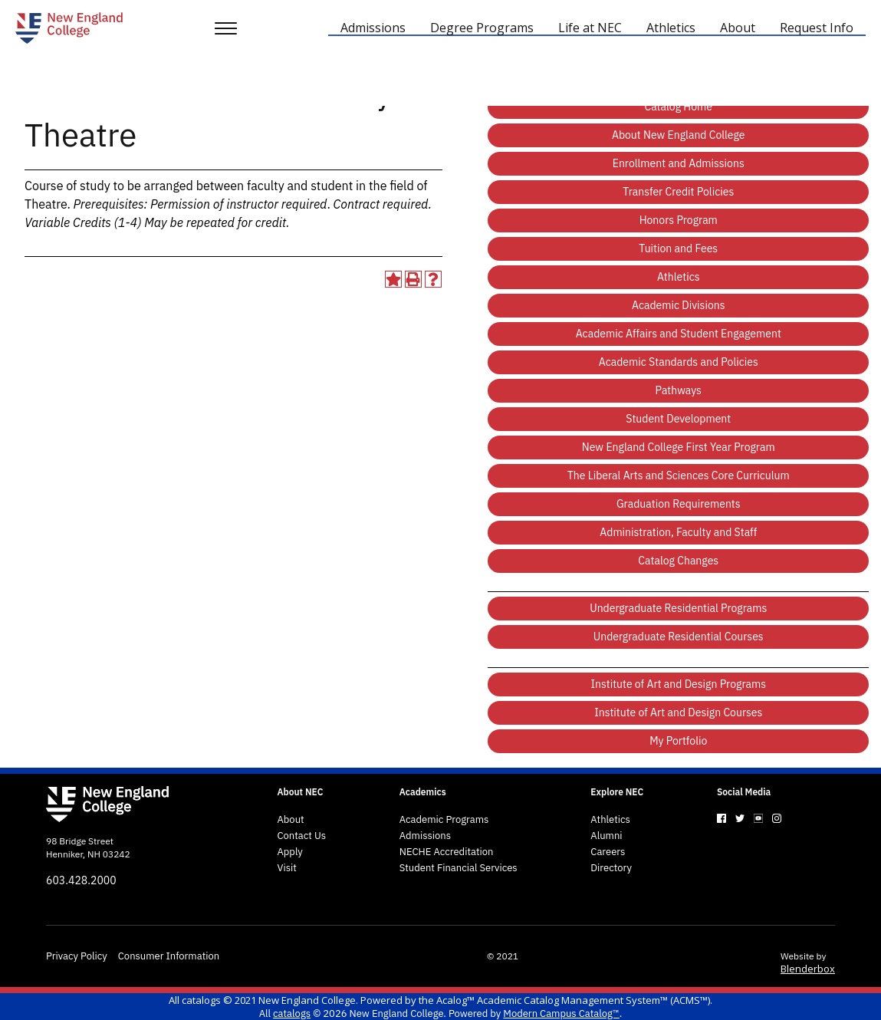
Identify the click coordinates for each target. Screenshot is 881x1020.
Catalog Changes (678, 561)
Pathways (679, 390)
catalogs (201, 1000)
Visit (286, 868)
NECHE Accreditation (446, 852)
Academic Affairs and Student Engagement (678, 334)
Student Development (678, 419)
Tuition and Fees (678, 248)
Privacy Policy (76, 956)
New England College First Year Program (678, 447)
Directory (611, 868)
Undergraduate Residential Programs (678, 608)
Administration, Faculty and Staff (678, 532)
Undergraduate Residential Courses (678, 636)
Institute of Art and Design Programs (678, 684)
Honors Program (678, 220)
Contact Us (301, 836)
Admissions (425, 836)
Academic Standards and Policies (678, 362)
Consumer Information (168, 956)
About (290, 820)
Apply (289, 852)
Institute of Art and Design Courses (678, 712)
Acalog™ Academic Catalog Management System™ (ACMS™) (573, 1000)
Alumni (606, 836)
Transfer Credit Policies (678, 192)
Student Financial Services (458, 868)
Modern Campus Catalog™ (561, 1013)
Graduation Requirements (678, 504)
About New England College (678, 135)
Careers (607, 852)
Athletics (678, 277)
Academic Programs (444, 820)
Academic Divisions (678, 305)
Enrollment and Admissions (679, 163)
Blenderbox (808, 968)
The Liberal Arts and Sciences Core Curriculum (678, 475)
